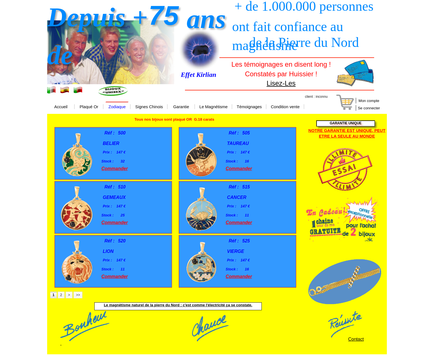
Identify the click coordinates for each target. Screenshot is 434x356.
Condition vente (285, 107)
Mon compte (369, 101)
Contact (356, 339)
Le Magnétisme (213, 107)
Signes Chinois (149, 107)
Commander (114, 168)
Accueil (60, 107)
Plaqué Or (89, 107)
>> (78, 295)
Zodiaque (117, 107)
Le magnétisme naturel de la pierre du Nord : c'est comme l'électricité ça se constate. (178, 305)
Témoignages (249, 107)
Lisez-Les (281, 83)
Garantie (181, 107)
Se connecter (369, 108)
